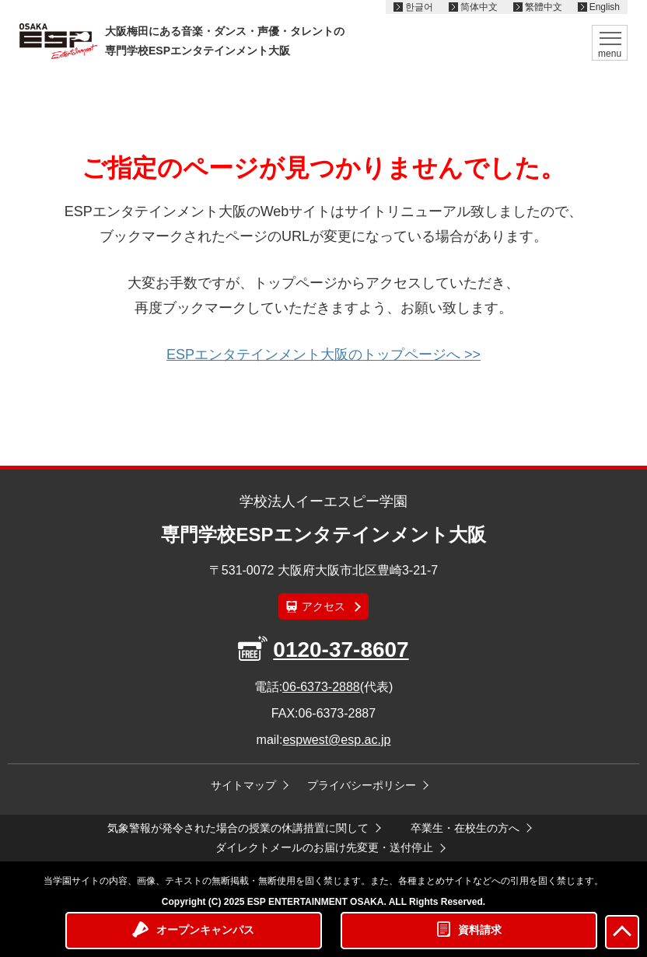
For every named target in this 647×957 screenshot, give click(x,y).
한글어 (419, 7)
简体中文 (479, 7)
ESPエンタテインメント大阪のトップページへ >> (323, 354)
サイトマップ (243, 785)
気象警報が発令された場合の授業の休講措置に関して (238, 828)
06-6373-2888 (321, 686)
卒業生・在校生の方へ (465, 828)
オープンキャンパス (205, 930)
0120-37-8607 (340, 649)
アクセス (323, 606)
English (604, 7)
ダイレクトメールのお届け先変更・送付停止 (324, 847)
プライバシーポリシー (361, 785)
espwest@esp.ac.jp (336, 739)
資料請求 (480, 930)
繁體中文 (543, 7)
